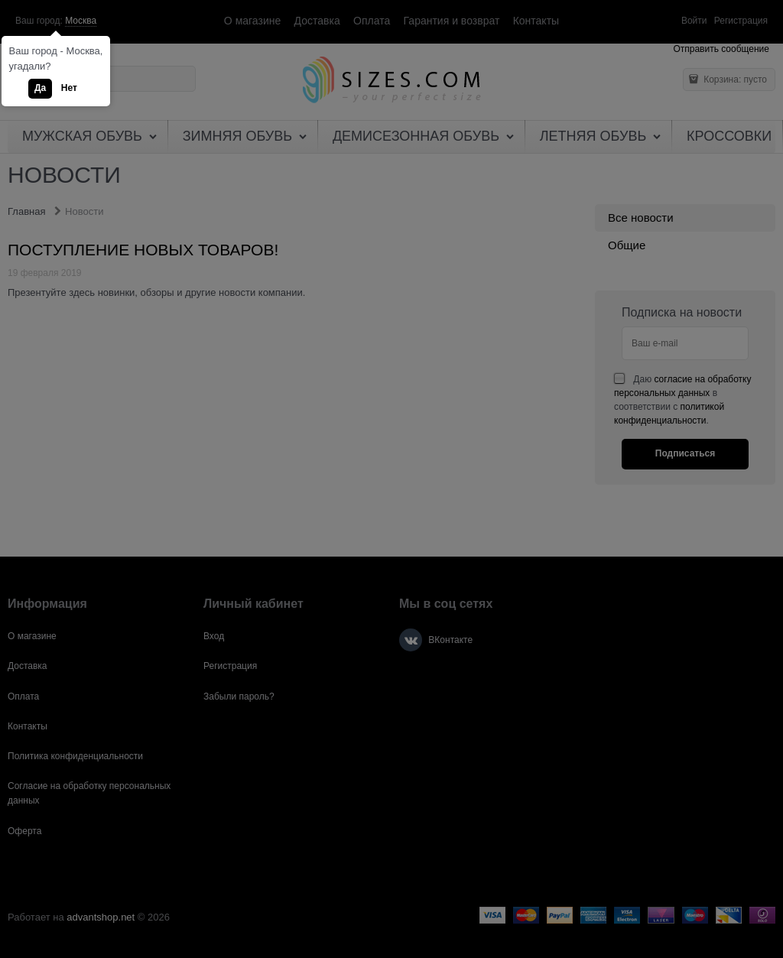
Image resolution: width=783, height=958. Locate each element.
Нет (69, 88)
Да (40, 88)
